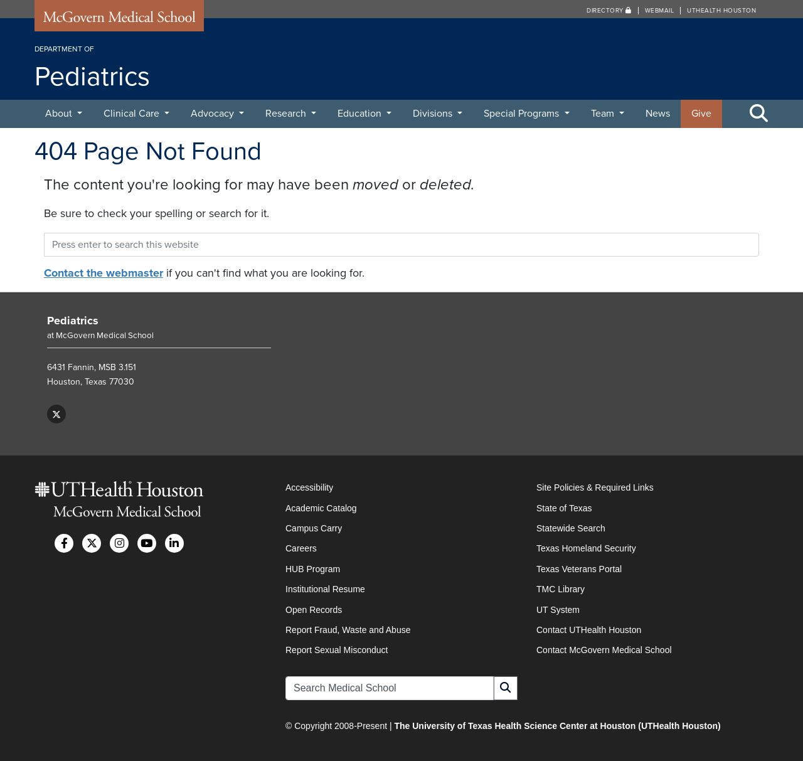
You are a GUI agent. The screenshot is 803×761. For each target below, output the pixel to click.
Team (604, 113)
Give (701, 113)
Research (287, 113)
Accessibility (309, 487)
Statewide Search (570, 528)
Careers (301, 548)
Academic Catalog (321, 508)
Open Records (313, 610)
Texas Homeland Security (586, 548)
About (60, 113)
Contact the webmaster (103, 273)
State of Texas (564, 508)
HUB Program (312, 569)
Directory (609, 10)
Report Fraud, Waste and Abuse (347, 630)
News (658, 113)
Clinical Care (133, 113)
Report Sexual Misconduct (336, 650)
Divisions (434, 113)
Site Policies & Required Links (595, 487)
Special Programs (522, 113)
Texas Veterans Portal (579, 569)
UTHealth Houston (721, 10)
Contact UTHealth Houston (588, 630)
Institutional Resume (325, 589)
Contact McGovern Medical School (604, 650)
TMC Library (560, 589)
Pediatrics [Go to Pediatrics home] (72, 320)
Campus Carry (313, 528)
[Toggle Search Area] (759, 114)
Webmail (659, 10)
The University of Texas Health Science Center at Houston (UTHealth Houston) (557, 726)
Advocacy (214, 113)
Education (361, 113)
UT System (558, 610)
